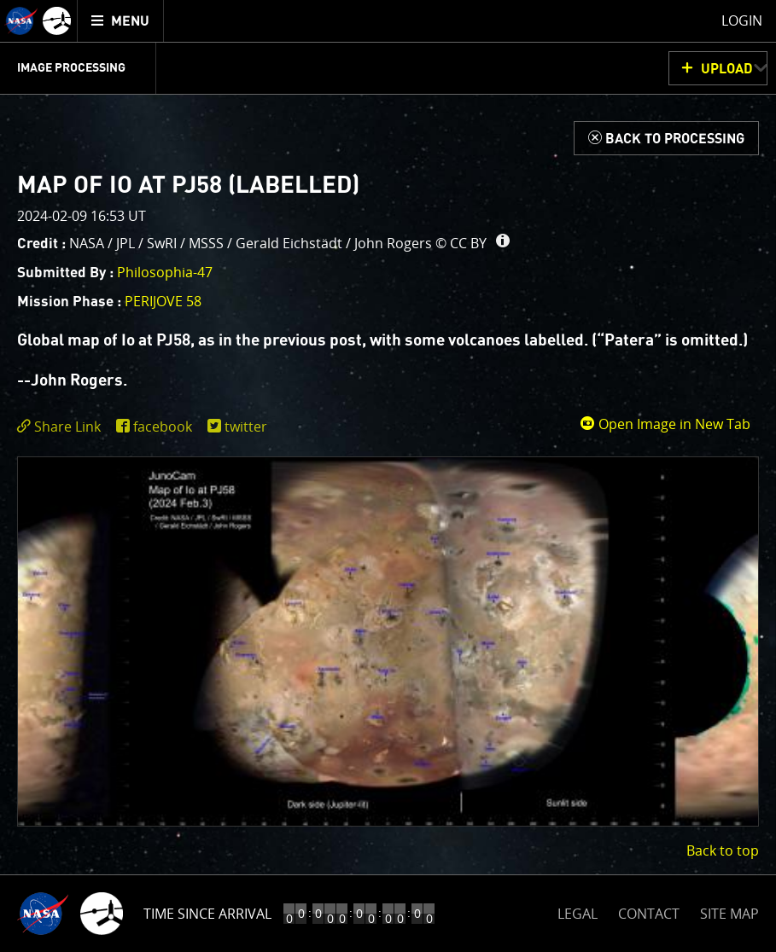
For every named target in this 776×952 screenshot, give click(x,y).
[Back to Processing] (666, 138)
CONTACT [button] (649, 913)
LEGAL (577, 910)
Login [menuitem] (741, 20)
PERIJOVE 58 (163, 301)
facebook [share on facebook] (162, 426)
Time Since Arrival (207, 913)
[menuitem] (121, 21)
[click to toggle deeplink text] (62, 427)
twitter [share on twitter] (246, 426)
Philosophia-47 (165, 272)
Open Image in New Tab (665, 424)
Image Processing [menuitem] (71, 68)
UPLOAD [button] (727, 69)
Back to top (722, 850)
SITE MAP (729, 913)
